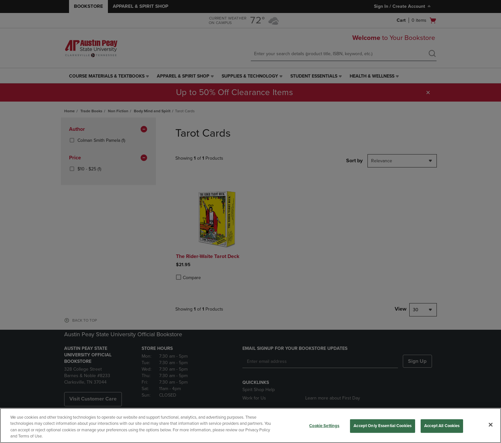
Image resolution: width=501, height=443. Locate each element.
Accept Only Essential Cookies (383, 425)
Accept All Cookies (442, 425)
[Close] (491, 424)
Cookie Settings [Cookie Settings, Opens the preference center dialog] (324, 425)
